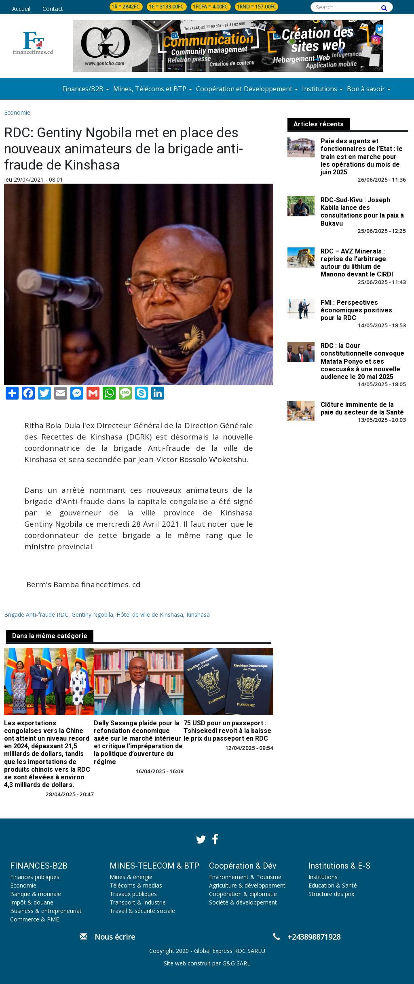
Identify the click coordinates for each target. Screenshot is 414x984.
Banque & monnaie (35, 894)
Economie (17, 112)
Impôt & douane (31, 902)
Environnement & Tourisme (245, 877)
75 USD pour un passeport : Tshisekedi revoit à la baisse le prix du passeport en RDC (227, 730)
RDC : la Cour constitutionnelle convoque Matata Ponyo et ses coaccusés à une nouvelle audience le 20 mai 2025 (362, 361)
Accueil (21, 9)
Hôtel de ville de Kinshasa (149, 614)
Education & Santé (332, 885)
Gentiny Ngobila (92, 614)
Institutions (323, 877)
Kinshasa (198, 614)
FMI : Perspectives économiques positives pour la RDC (356, 310)
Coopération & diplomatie (243, 894)
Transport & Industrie (138, 902)
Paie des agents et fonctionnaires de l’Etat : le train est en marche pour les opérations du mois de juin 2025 (362, 156)
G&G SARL (236, 963)
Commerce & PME (34, 919)
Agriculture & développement (247, 885)
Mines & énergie (131, 877)
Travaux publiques (133, 894)
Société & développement (243, 902)
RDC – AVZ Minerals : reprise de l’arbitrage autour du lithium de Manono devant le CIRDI (357, 262)
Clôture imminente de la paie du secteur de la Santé (362, 408)
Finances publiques (34, 877)
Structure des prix (331, 894)
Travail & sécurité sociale (142, 911)
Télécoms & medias (136, 885)
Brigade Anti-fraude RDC (36, 614)
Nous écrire (107, 937)
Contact (52, 9)
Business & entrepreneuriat (46, 911)
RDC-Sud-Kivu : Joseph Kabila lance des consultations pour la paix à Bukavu (362, 211)
